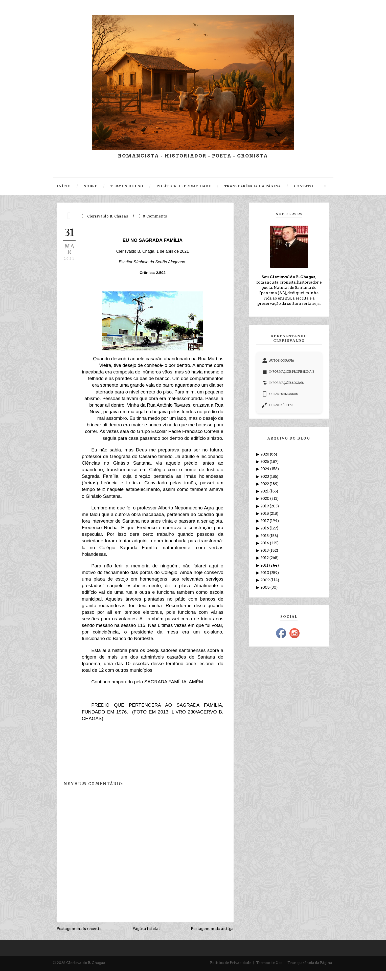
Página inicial (146, 928)
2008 (265, 587)
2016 (265, 528)
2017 (265, 521)
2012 (264, 558)
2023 (265, 476)
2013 (264, 550)
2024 (265, 469)
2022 (265, 484)
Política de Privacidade (230, 963)
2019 (265, 506)
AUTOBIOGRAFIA (278, 360)
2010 (265, 572)
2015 (264, 535)
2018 (265, 513)
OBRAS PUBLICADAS (280, 394)
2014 (265, 543)
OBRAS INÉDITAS (277, 405)
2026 (265, 454)
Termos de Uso (269, 963)
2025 (265, 461)
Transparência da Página (309, 963)
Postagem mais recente (79, 928)
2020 (265, 498)
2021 (264, 491)
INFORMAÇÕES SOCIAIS (283, 382)
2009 (265, 580)
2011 (264, 565)
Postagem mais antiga (212, 928)
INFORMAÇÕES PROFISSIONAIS (288, 371)
